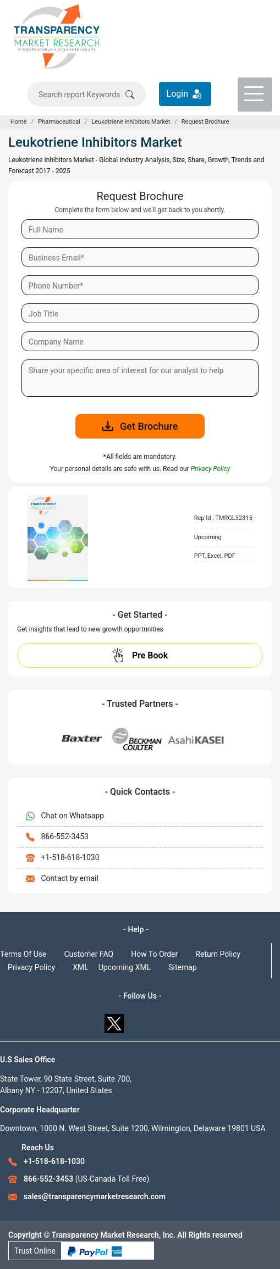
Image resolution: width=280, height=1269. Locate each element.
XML (81, 967)
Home (18, 121)
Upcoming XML (124, 967)
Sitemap (182, 967)
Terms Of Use (23, 954)
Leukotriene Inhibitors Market (130, 121)
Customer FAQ (89, 954)
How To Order (154, 954)
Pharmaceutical (59, 121)
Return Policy (217, 954)
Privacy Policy (31, 967)
